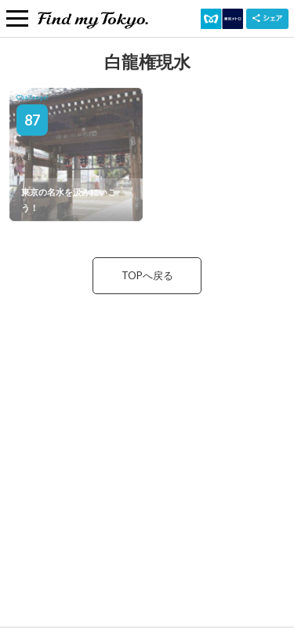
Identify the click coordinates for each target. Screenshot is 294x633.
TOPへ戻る (147, 275)
